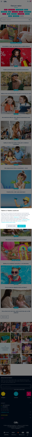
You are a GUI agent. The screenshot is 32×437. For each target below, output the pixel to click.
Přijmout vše (16, 217)
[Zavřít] (31, 209)
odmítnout (19, 220)
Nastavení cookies (26, 219)
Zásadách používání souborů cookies (8, 222)
